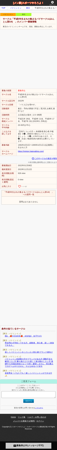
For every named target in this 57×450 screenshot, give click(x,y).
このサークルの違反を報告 (44, 158)
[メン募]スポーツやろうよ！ (28, 3)
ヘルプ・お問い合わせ (36, 417)
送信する (28, 401)
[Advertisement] (28, 59)
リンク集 (21, 417)
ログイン (52, 3)
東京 (28, 8)
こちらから (39, 408)
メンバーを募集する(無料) (24, 421)
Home (13, 417)
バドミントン (15, 8)
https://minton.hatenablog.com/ (31, 151)
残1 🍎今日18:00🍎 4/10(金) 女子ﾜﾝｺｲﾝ (23, 336)
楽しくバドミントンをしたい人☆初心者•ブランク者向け (29, 352)
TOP (3, 8)
